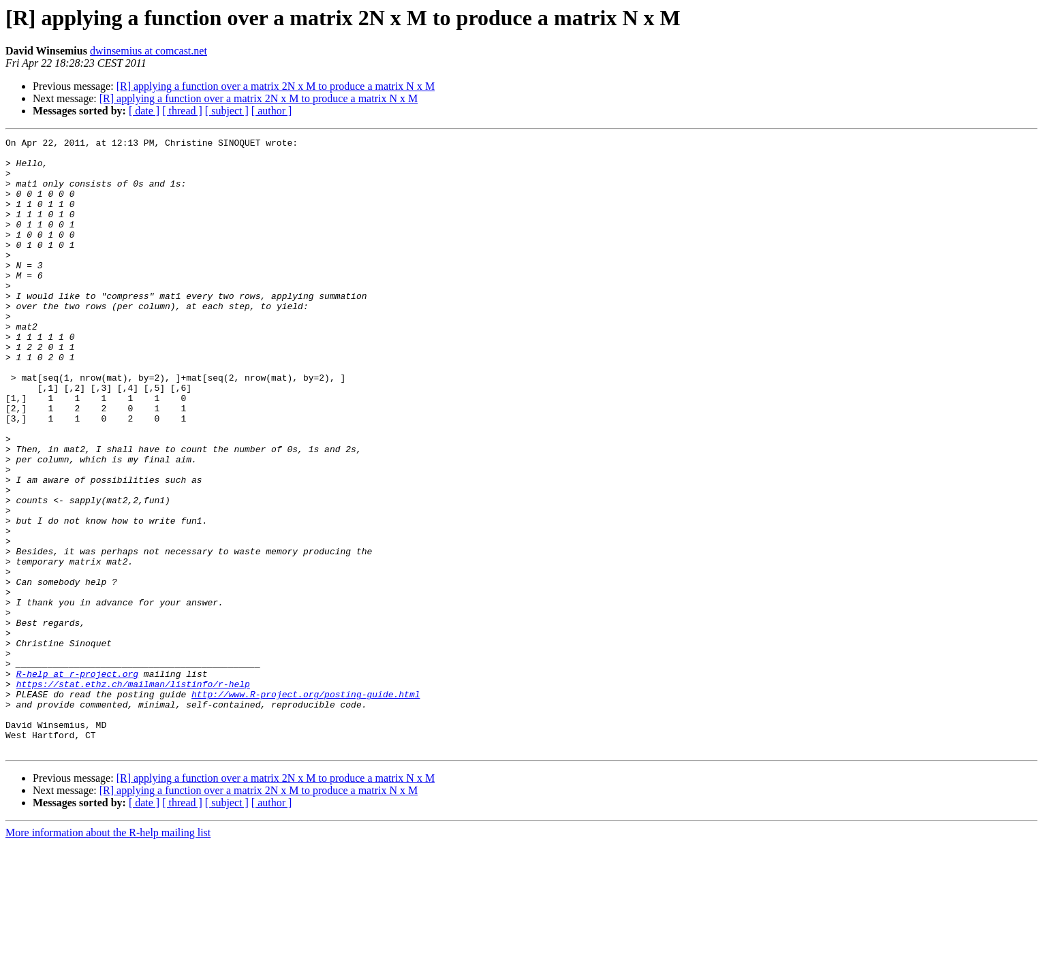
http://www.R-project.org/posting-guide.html (305, 806)
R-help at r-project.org (77, 782)
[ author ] (271, 110)
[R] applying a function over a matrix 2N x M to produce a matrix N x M (275, 86)
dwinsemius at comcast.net (148, 51)
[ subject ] (227, 110)
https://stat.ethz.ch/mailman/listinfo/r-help (133, 794)
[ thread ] (182, 110)
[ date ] (144, 110)
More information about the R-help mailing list (108, 955)
